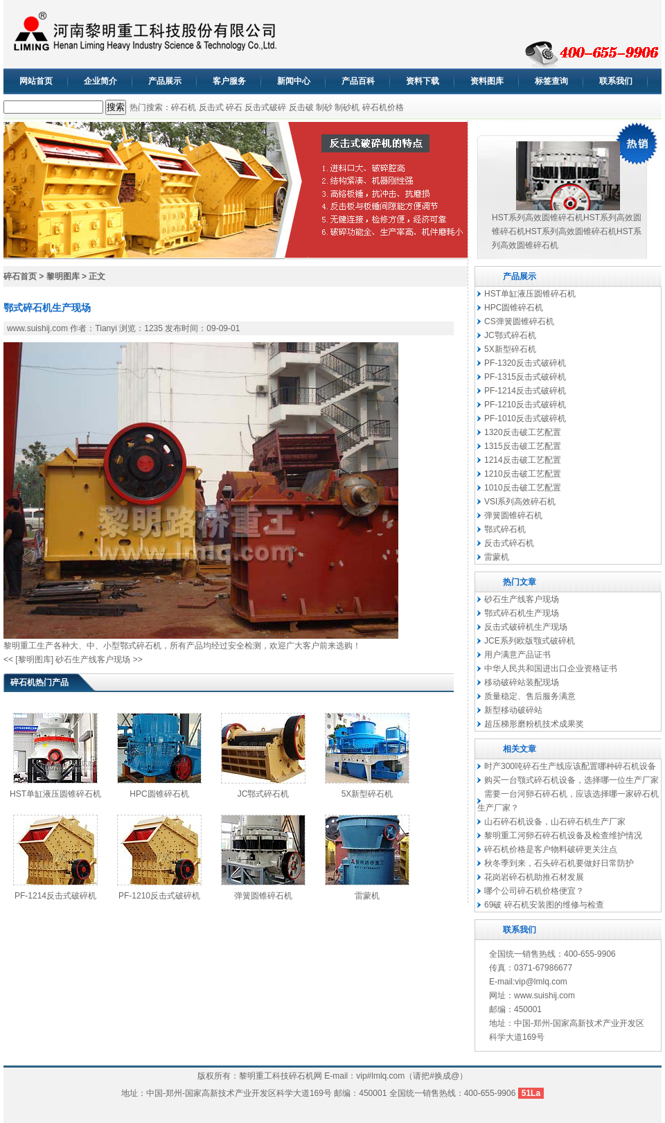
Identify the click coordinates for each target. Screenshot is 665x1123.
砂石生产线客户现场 (92, 659)
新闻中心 (293, 81)
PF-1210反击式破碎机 (159, 896)
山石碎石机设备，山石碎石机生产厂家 (555, 821)
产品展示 (164, 81)
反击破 (301, 107)
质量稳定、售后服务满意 (530, 696)
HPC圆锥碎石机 (159, 794)
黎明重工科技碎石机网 (280, 1076)
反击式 (211, 107)
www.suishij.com (37, 328)
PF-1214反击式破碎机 (55, 896)
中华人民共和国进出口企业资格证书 (550, 668)
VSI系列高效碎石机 (520, 501)
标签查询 (551, 81)
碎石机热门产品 (39, 682)
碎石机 (183, 107)
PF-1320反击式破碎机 (525, 363)
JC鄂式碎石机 (264, 794)
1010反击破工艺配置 (522, 488)
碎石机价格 (383, 107)
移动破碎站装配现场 (521, 682)
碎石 (234, 107)
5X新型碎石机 (367, 794)
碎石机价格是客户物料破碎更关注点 (550, 849)
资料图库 (487, 81)
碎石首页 (20, 276)
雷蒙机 (367, 896)
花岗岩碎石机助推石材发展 (534, 877)
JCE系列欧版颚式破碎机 (529, 641)
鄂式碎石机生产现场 (521, 613)
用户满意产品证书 (517, 655)
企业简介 (100, 81)
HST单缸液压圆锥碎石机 (55, 794)
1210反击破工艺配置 (522, 474)
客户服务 (229, 81)
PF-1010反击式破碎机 (525, 418)
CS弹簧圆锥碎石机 (519, 321)
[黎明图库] (34, 659)
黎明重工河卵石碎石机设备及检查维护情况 (563, 835)
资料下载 (422, 81)
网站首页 (36, 81)
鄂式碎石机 (140, 646)
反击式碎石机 (509, 543)
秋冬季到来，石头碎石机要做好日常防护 (559, 863)
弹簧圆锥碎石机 (263, 896)
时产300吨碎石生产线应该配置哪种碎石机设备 (570, 766)
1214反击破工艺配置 (522, 460)
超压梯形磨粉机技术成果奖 (534, 724)
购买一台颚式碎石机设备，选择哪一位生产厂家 (571, 780)
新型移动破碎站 (513, 710)
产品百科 (358, 81)
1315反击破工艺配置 (522, 446)
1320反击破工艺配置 (522, 432)
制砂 (324, 107)
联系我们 (615, 81)
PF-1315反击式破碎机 (525, 377)
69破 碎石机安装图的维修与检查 (544, 905)
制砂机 (347, 107)
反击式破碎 (265, 107)
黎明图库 (63, 276)
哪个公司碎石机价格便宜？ (534, 891)
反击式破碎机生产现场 (525, 627)
